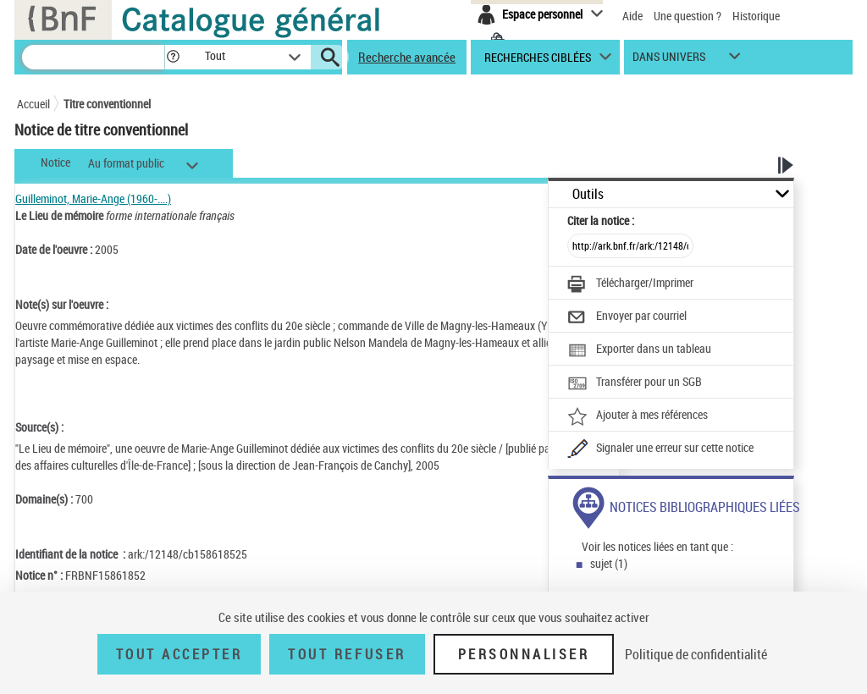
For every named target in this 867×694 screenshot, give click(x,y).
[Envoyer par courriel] (627, 317)
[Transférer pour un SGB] (634, 383)
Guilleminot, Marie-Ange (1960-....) (93, 198)
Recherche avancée (407, 56)
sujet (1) (608, 563)
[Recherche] (93, 57)
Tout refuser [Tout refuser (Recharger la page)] (347, 654)
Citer (600, 220)
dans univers (668, 60)
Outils (588, 194)
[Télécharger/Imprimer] (630, 284)
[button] (172, 57)
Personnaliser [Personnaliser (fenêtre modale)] (524, 654)
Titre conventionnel (107, 104)
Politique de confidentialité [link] (696, 654)
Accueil (33, 104)
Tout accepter (179, 654)
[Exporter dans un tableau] (639, 350)
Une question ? (687, 16)
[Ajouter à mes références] (637, 416)
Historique (756, 16)
